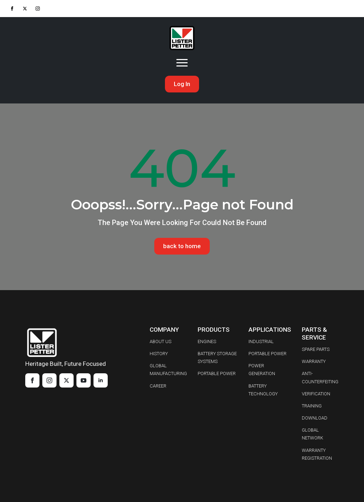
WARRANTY (314, 361)
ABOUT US (160, 341)
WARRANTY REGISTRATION (317, 454)
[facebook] (12, 9)
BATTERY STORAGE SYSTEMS (217, 357)
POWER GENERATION (261, 369)
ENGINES (207, 341)
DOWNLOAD (314, 418)
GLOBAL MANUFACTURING (168, 369)
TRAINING (312, 405)
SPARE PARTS (316, 349)
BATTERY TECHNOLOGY (263, 389)
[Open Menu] (182, 63)
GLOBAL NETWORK (312, 434)
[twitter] (25, 9)
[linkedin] (100, 380)
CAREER (158, 386)
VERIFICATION (316, 393)
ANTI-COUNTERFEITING (320, 377)
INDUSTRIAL (261, 341)
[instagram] (38, 9)
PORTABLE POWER (217, 373)
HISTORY (159, 353)
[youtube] (83, 380)
